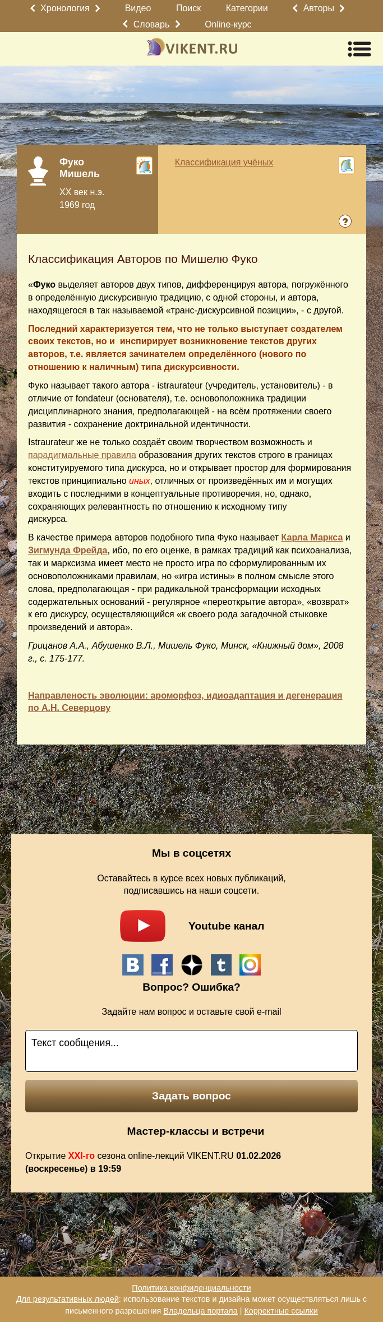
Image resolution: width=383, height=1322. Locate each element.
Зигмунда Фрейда (67, 550)
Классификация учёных (224, 162)
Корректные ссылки (280, 1310)
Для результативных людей (67, 1299)
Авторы (318, 8)
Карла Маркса (312, 537)
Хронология (65, 8)
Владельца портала (200, 1310)
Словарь (151, 24)
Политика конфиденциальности (191, 1287)
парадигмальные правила (82, 455)
